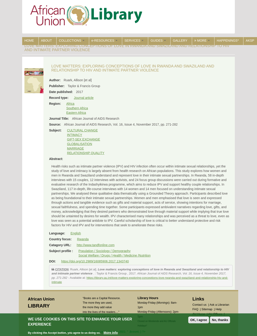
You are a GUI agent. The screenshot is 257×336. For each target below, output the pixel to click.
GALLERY (180, 40)
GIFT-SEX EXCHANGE (83, 139)
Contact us (200, 304)
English (76, 233)
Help (219, 309)
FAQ (195, 309)
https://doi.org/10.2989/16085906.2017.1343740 (95, 261)
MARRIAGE (75, 148)
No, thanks (220, 320)
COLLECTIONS (71, 40)
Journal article (83, 98)
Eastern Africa (76, 112)
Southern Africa (77, 108)
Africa (70, 103)
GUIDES (158, 40)
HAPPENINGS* (228, 40)
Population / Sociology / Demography (105, 251)
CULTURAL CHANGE (82, 130)
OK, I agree (198, 320)
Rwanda (82, 239)
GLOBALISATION (79, 144)
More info (111, 332)
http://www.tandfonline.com (95, 245)
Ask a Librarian (219, 304)
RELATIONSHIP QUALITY (85, 153)
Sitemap (207, 309)
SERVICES (133, 40)
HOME (29, 40)
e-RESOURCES (104, 40)
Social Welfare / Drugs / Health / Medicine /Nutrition (115, 255)
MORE (202, 40)
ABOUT (46, 40)
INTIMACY (74, 135)
